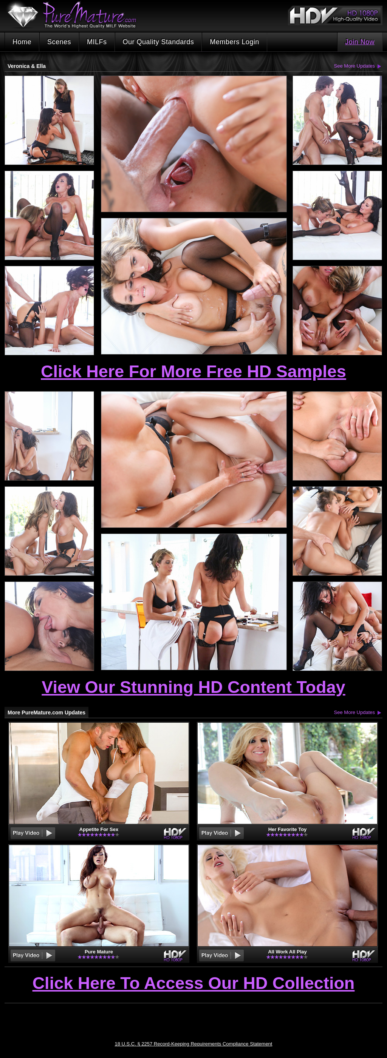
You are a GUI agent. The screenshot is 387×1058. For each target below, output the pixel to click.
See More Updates (354, 66)
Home (21, 42)
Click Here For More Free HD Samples (193, 371)
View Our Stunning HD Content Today (193, 687)
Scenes (59, 42)
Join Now (360, 42)
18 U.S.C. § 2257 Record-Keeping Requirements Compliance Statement (193, 1044)
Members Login (234, 42)
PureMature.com (76, 15)
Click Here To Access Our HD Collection (194, 984)
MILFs (97, 42)
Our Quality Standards (158, 42)
